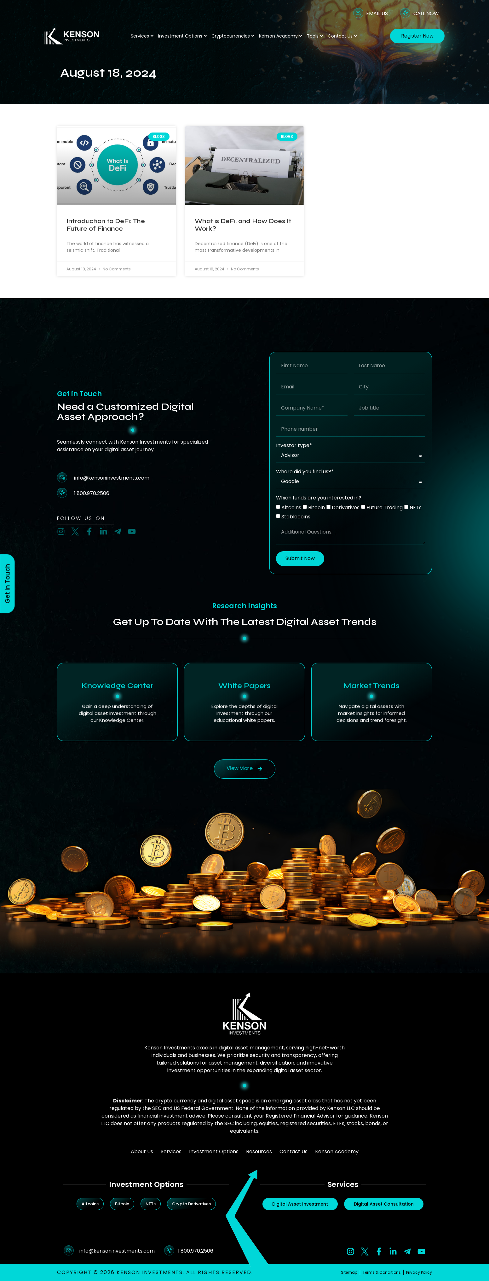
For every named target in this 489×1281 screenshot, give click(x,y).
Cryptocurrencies (232, 36)
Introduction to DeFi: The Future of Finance (105, 225)
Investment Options (182, 36)
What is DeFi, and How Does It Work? (243, 225)
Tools (315, 36)
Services (142, 36)
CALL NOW (426, 13)
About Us (142, 1151)
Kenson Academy (280, 36)
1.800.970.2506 (195, 1250)
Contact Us (342, 36)
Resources (259, 1151)
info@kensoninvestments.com (117, 1250)
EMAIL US (377, 13)
